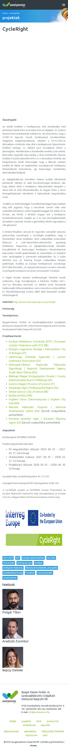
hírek (38, 721)
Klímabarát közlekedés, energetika (41, 568)
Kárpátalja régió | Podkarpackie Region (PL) (34, 387)
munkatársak (29, 725)
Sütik (45, 735)
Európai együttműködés (33, 558)
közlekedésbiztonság (13, 573)
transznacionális (44, 573)
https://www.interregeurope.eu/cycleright (34, 302)
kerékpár (39, 563)
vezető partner (10, 578)
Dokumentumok (11, 731)
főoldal (5, 13)
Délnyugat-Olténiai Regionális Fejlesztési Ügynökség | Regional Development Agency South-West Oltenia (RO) (37, 368)
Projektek (30, 573)
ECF (17, 558)
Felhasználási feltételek (53, 731)
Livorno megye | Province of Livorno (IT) (32, 383)
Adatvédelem (30, 731)
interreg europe (24, 563)
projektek (26, 721)
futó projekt (8, 563)
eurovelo (51, 558)
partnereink (52, 721)
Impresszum (31, 735)
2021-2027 (8, 558)
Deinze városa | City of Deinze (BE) (28, 391)
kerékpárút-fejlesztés (13, 568)
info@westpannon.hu (39, 712)
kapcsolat (45, 725)
